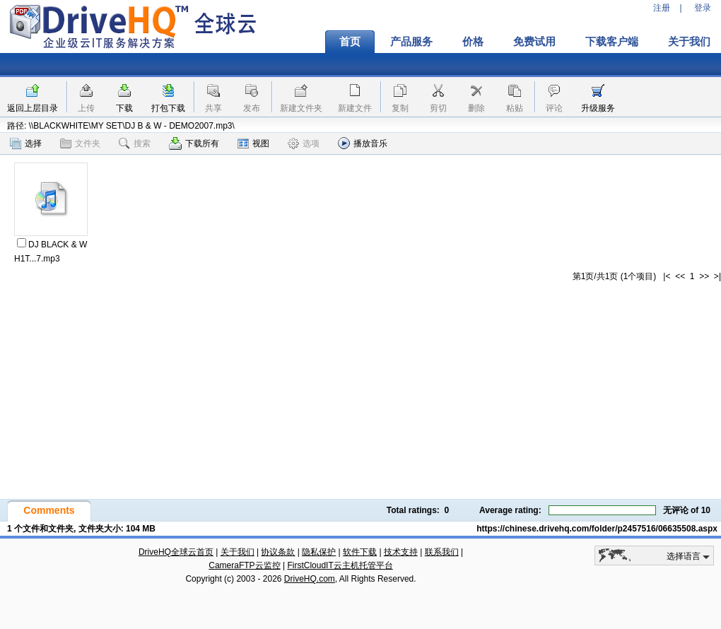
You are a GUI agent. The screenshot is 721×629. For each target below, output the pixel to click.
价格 (472, 41)
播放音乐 (362, 143)
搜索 (135, 143)
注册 (661, 8)
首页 (349, 41)
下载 (124, 108)
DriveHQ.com (309, 579)
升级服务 (598, 108)
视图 (253, 143)
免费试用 (534, 41)
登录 (702, 8)
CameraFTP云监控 (244, 565)
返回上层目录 (32, 108)
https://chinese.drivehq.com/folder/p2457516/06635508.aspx (596, 529)
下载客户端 (611, 41)
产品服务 (411, 41)
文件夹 (80, 143)
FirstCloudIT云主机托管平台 (339, 565)
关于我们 (237, 552)
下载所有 (194, 143)
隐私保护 (319, 552)
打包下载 (168, 108)
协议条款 (278, 552)
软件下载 (360, 552)
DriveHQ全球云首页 (176, 552)
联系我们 (442, 552)
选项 (304, 143)
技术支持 (401, 552)
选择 (26, 143)
